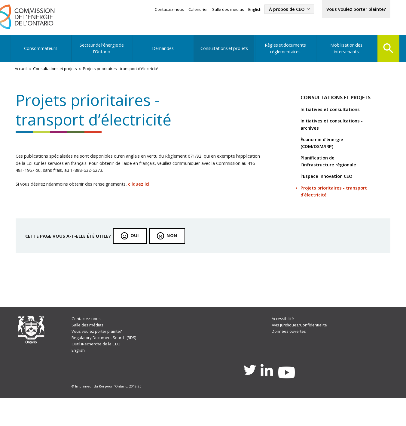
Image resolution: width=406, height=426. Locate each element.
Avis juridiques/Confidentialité (300, 348)
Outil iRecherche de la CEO (99, 368)
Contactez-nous (153, 10)
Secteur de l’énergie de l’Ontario (102, 52)
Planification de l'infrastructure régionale (332, 174)
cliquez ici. (156, 198)
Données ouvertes (289, 354)
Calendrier (184, 10)
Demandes (163, 52)
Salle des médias (214, 10)
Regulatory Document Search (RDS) (108, 361)
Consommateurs (41, 52)
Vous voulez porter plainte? (351, 9)
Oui (141, 252)
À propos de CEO (277, 9)
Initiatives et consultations (334, 118)
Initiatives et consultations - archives (335, 134)
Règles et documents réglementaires (284, 52)
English (242, 10)
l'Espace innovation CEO (330, 190)
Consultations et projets (223, 52)
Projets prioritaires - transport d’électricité (328, 206)
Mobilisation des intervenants (344, 52)
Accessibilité (283, 341)
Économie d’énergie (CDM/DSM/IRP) (325, 154)
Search (387, 51)
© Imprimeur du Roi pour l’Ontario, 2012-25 (107, 413)
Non (179, 252)
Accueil (22, 74)
